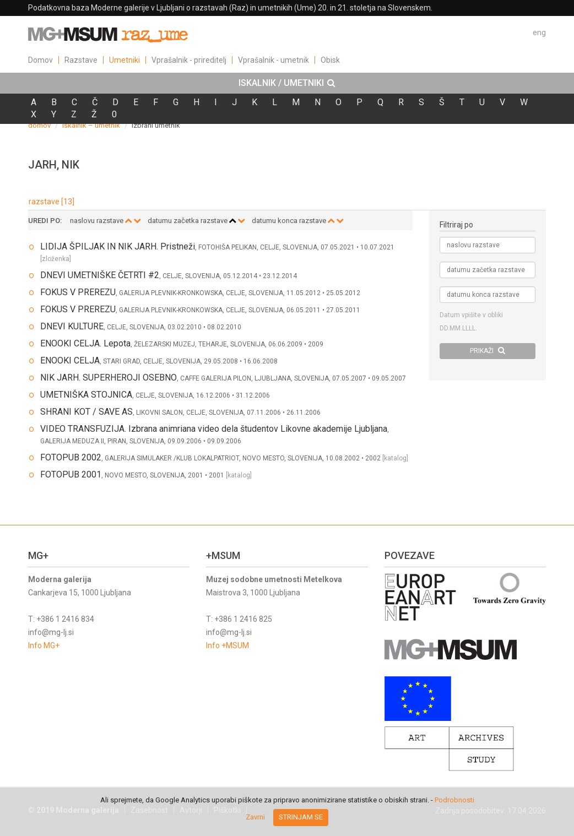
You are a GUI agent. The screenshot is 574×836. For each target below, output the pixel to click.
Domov (40, 60)
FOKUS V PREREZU (78, 292)
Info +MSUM (227, 645)
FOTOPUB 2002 (70, 457)
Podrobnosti (454, 800)
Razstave (81, 60)
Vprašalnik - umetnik (273, 60)
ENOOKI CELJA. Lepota (85, 343)
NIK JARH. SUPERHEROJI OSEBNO (108, 377)
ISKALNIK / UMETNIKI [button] (287, 83)
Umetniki (124, 60)
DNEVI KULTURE (72, 326)
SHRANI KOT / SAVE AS (86, 411)
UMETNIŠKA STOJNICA (86, 394)
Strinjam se (301, 817)
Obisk (330, 60)
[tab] (287, 83)
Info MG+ (43, 645)
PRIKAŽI (487, 350)
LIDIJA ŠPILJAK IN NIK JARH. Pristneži (117, 246)
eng (539, 32)
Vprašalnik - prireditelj (188, 60)
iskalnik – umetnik (91, 125)
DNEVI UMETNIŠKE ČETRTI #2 (99, 275)
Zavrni (255, 817)
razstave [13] (51, 201)
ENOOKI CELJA (70, 360)
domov (39, 125)
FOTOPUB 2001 (70, 474)
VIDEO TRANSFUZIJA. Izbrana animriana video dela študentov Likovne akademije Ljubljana (213, 429)
